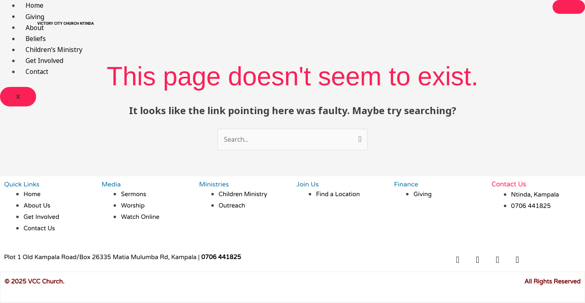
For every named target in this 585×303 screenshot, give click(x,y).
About (35, 27)
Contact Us (509, 184)
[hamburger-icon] (569, 7)
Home (34, 5)
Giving (35, 16)
